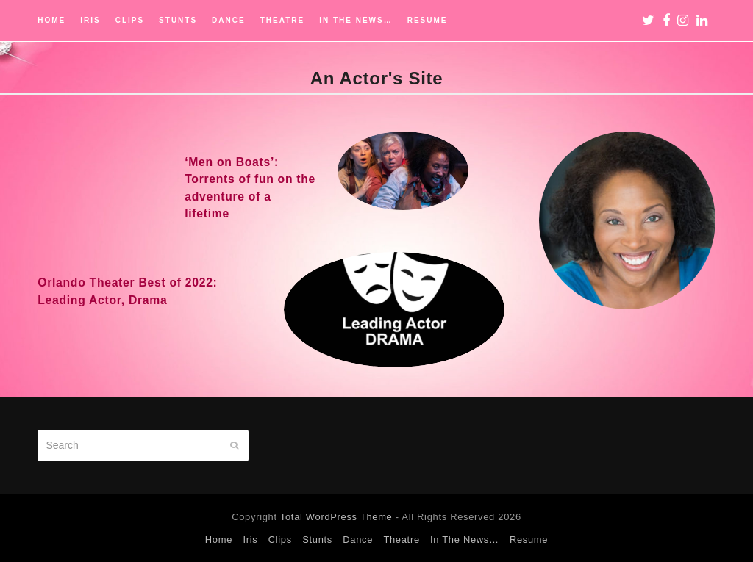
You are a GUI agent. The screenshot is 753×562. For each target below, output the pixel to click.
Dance (358, 539)
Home (218, 539)
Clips (280, 539)
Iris (250, 539)
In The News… (464, 539)
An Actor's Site (376, 78)
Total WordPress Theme (336, 516)
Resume (529, 539)
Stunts (317, 539)
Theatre (401, 539)
